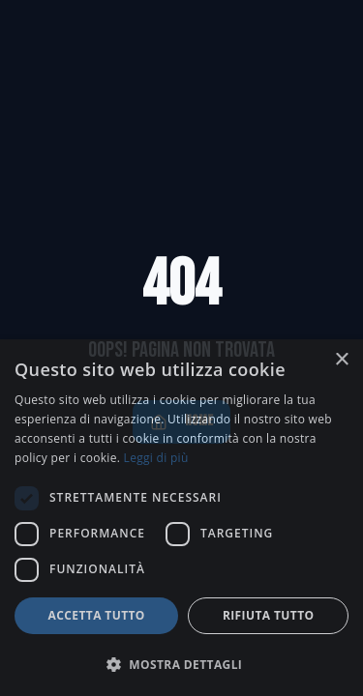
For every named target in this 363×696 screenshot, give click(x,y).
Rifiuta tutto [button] (269, 615)
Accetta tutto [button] (96, 615)
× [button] (341, 360)
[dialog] (181, 517)
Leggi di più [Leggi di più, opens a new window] (156, 458)
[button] (181, 664)
